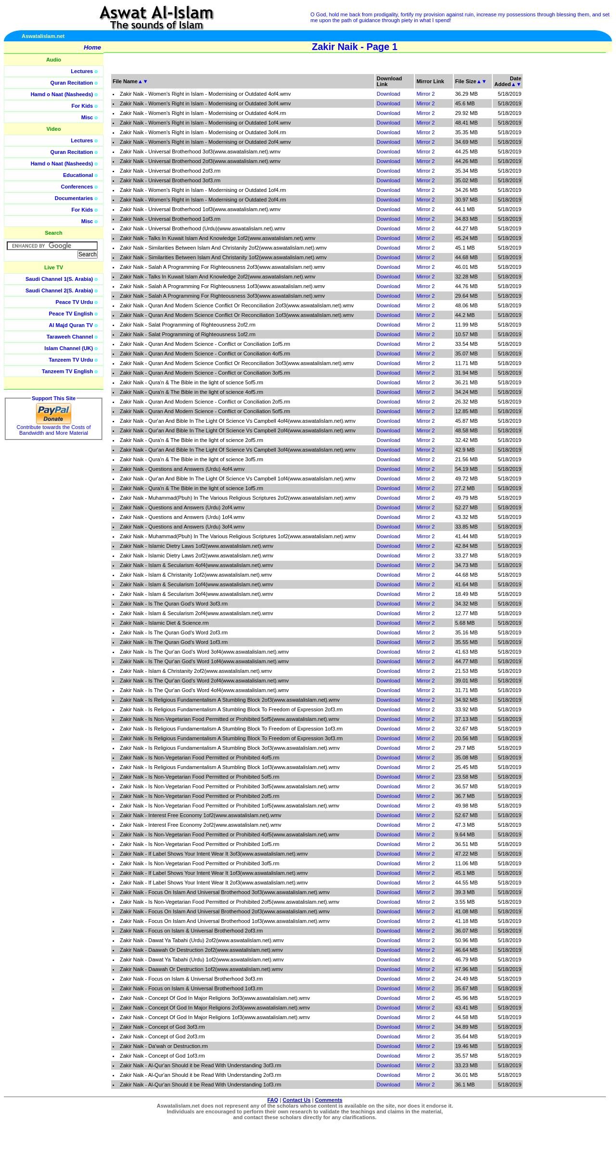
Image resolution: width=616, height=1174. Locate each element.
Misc (87, 117)
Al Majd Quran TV (71, 325)
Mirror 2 (425, 94)
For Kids (82, 106)
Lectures (82, 71)
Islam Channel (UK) (68, 348)
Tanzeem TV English (67, 371)
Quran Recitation (72, 83)
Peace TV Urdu (74, 302)
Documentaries (74, 198)
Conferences (77, 186)
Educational (78, 175)
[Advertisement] (570, 216)
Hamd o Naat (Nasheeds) (62, 94)
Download (388, 94)
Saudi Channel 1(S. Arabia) (59, 279)
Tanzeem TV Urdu (71, 360)
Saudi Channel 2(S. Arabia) (59, 290)
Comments (329, 1100)
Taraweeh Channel (70, 337)
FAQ (273, 1100)
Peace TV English (71, 313)
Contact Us (296, 1100)
